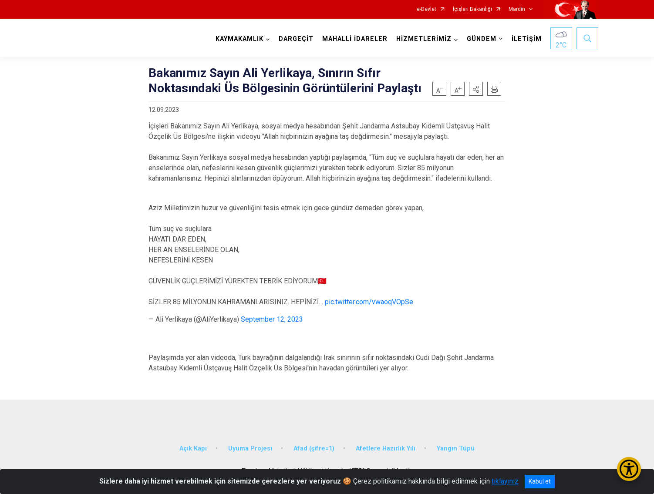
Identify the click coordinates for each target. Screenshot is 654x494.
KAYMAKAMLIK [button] (239, 39)
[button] (476, 89)
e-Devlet (426, 9)
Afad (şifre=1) (313, 448)
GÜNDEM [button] (481, 39)
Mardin (517, 9)
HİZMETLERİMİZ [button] (424, 39)
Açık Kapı (193, 448)
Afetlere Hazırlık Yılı (385, 448)
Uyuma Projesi (250, 448)
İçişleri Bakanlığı (472, 9)
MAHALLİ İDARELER (355, 39)
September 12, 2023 (272, 319)
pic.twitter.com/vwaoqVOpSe (369, 302)
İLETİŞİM (527, 39)
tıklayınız (505, 481)
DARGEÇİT (296, 39)
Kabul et (540, 481)
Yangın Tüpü (456, 448)
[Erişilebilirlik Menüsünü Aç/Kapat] (629, 469)
